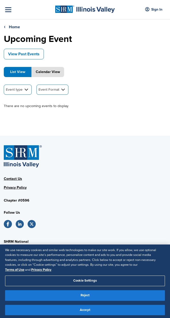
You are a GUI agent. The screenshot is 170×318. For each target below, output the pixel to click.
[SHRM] (85, 8)
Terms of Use (14, 271)
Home (14, 27)
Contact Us (13, 179)
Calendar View (48, 72)
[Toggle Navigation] (29, 10)
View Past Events (24, 54)
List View (17, 72)
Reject (85, 297)
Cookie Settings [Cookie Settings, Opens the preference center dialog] (85, 282)
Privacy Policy (15, 187)
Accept (85, 311)
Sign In (153, 10)
